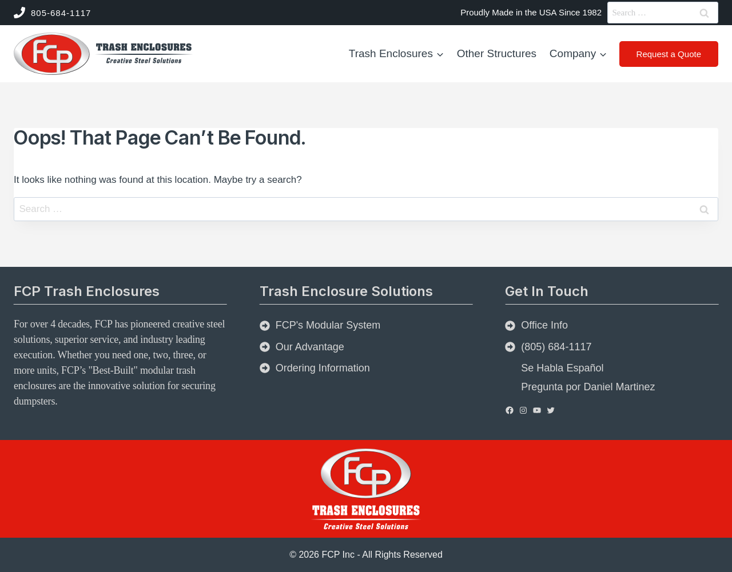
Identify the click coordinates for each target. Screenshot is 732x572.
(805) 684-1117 (556, 347)
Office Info (544, 325)
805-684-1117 (61, 13)
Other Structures (496, 53)
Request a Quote (668, 54)
